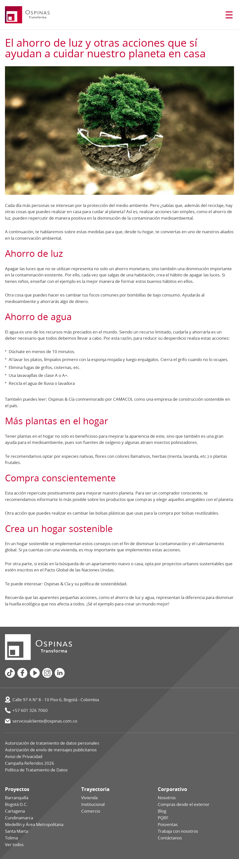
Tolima (11, 838)
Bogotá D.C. (16, 804)
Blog (162, 811)
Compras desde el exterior (183, 804)
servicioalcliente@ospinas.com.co (44, 721)
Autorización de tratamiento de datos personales (52, 743)
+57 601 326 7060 (30, 710)
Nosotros (167, 797)
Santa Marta (16, 831)
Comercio (90, 811)
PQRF (163, 818)
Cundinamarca (19, 818)
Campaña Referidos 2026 (29, 763)
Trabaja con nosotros (178, 831)
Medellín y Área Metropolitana (34, 824)
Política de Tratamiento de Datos (36, 770)
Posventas (168, 824)
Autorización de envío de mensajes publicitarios (51, 750)
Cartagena (15, 811)
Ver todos (14, 844)
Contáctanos (170, 838)
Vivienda (89, 797)
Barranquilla (16, 797)
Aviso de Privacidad (23, 756)
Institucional (93, 804)
